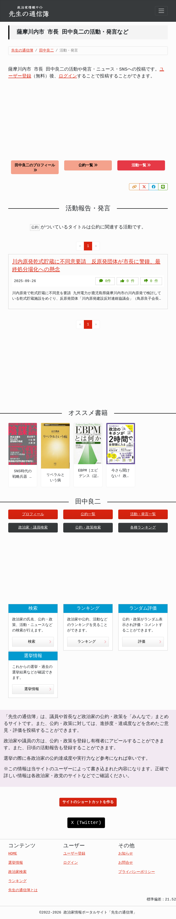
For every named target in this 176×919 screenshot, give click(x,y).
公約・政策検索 (88, 528)
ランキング (91, 642)
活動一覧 (141, 165)
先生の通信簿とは (23, 890)
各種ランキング (143, 528)
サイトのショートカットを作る (88, 802)
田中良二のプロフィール (35, 167)
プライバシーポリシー (136, 872)
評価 (149, 642)
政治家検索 (17, 872)
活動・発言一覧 (143, 514)
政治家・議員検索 (33, 528)
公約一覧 (88, 165)
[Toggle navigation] (161, 10)
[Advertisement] (88, 116)
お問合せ (125, 863)
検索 (39, 642)
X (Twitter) (86, 822)
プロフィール (33, 514)
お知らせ (125, 854)
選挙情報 (37, 689)
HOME (12, 854)
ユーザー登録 (74, 854)
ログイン (68, 76)
